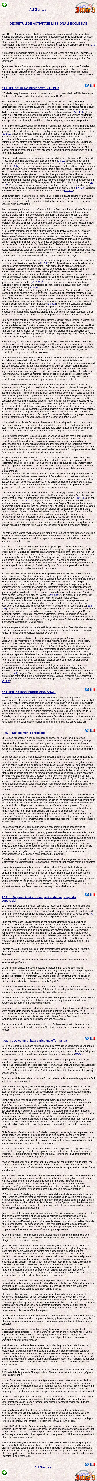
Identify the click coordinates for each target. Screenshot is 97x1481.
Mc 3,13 (44, 263)
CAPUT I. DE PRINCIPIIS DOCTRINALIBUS (30, 88)
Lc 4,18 (80, 187)
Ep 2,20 (6, 681)
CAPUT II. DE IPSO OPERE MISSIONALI (29, 692)
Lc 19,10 (68, 190)
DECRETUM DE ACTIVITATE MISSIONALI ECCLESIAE (49, 23)
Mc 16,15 (33, 287)
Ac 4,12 (29, 500)
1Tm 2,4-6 (81, 498)
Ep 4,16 (52, 303)
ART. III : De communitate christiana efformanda (34, 1040)
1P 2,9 (78, 1054)
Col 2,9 (61, 161)
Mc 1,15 (54, 595)
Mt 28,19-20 (38, 282)
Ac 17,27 (6, 134)
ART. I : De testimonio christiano (24, 732)
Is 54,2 (14, 673)
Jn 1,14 (14, 166)
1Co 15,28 (77, 112)
